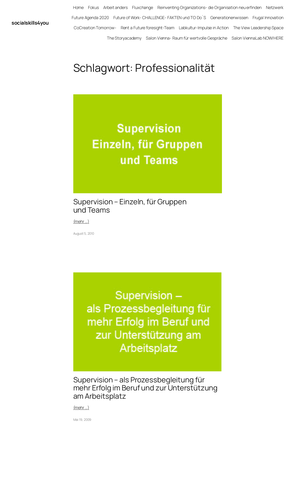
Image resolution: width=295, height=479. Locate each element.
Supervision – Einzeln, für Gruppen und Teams (130, 206)
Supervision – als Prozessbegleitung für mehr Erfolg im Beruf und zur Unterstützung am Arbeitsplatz (145, 388)
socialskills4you (30, 22)
